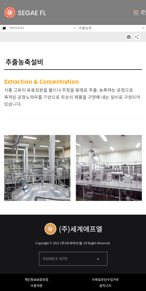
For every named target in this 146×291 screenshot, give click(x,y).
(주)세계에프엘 (71, 243)
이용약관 (36, 285)
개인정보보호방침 (36, 279)
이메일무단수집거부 (105, 279)
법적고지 (105, 285)
